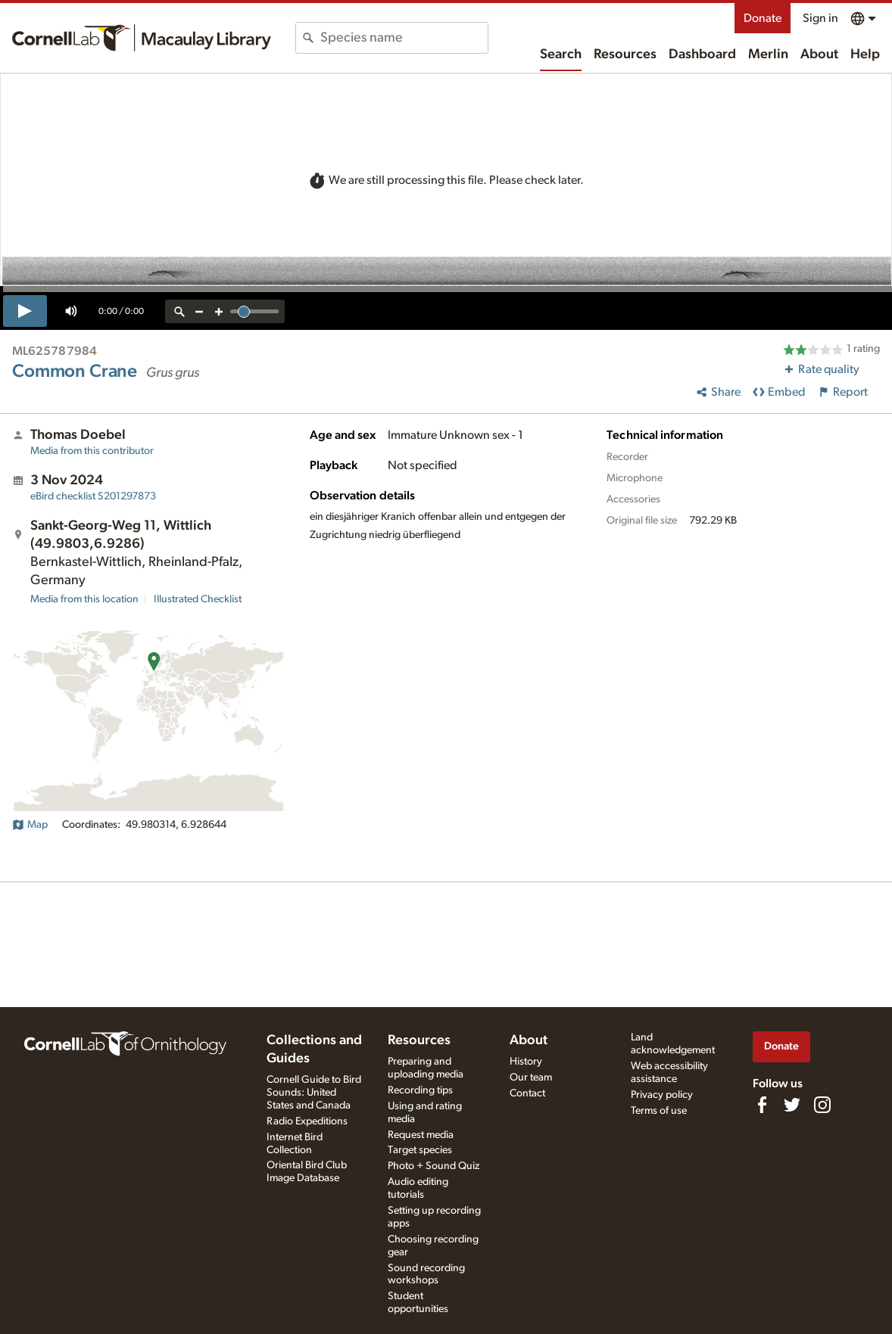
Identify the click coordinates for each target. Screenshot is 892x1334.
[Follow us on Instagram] (822, 1105)
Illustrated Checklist (198, 599)
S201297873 (93, 496)
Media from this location (84, 599)
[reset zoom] (179, 311)
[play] (25, 311)
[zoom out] (199, 311)
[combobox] (404, 38)
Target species (420, 1150)
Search (561, 54)
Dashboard (702, 54)
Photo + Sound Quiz (433, 1166)
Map (30, 824)
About (819, 54)
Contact (527, 1093)
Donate (762, 18)
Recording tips (420, 1090)
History (526, 1061)
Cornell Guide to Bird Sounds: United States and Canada (314, 1092)
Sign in (820, 18)
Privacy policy (662, 1095)
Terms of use (659, 1110)
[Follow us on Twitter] (792, 1105)
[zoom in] (219, 311)
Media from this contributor (92, 451)
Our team (531, 1077)
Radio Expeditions (307, 1121)
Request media (421, 1135)
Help (865, 54)
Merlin (768, 54)
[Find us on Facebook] (762, 1105)
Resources (625, 54)
